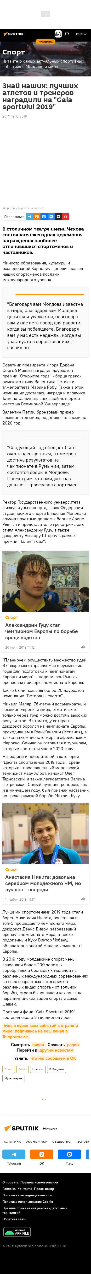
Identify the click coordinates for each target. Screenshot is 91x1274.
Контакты (24, 1189)
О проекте (10, 1182)
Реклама (9, 1189)
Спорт (11, 617)
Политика (11, 1141)
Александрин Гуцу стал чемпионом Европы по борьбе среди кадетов (41, 631)
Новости (38, 1069)
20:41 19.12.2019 (14, 116)
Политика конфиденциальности (27, 1195)
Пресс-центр (44, 1189)
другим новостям (55, 1050)
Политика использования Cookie (27, 1201)
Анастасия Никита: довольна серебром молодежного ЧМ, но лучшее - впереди (43, 883)
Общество (61, 1141)
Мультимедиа (13, 1078)
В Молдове (56, 1069)
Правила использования (39, 1182)
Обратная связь (14, 1219)
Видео (22, 1069)
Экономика (36, 1141)
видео (38, 1044)
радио (72, 1044)
